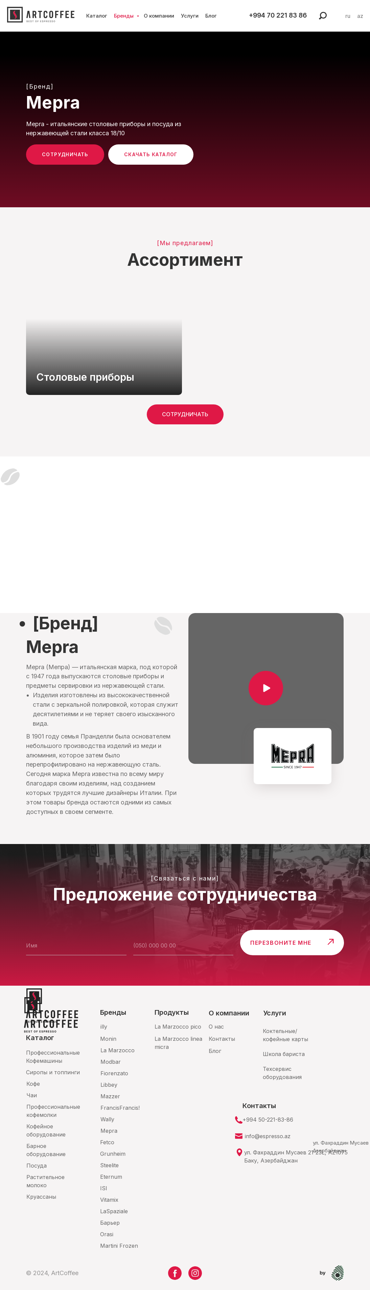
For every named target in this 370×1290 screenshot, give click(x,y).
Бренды (126, 16)
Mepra (108, 1130)
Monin (108, 1038)
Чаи (31, 1095)
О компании (160, 16)
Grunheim (112, 1153)
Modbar (110, 1061)
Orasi (106, 1234)
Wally (107, 1119)
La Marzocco (117, 1050)
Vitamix (109, 1199)
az (360, 16)
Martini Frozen (119, 1245)
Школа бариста (284, 1054)
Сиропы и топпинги (53, 1072)
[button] (266, 688)
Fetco (107, 1142)
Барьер (110, 1222)
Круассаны (41, 1196)
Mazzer (110, 1096)
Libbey (108, 1084)
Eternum (111, 1176)
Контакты (222, 1038)
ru (347, 16)
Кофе (33, 1083)
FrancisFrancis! (120, 1107)
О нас (216, 1026)
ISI (103, 1188)
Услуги (191, 16)
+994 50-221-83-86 (267, 1119)
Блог (212, 16)
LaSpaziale (114, 1211)
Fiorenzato (114, 1073)
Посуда (36, 1165)
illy (103, 1026)
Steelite (109, 1165)
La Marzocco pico (178, 1026)
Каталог (98, 16)
